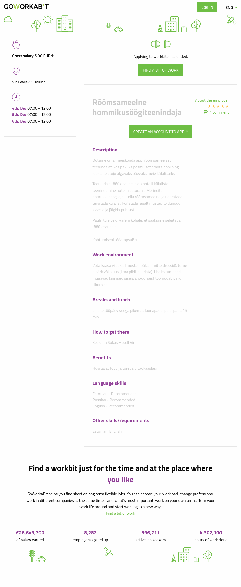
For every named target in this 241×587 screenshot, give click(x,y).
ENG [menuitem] (229, 7)
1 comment (219, 112)
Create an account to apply (160, 132)
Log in (207, 7)
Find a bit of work (161, 70)
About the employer (212, 100)
